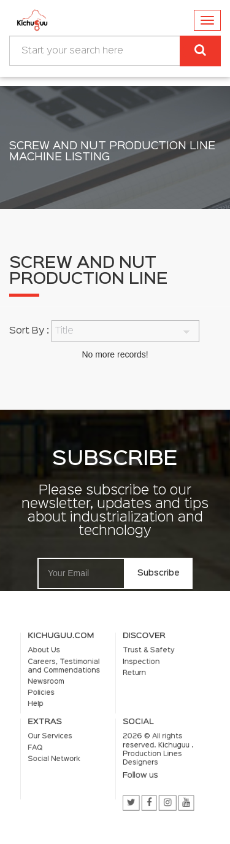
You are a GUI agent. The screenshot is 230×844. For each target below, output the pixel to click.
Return (130, 680)
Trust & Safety (142, 661)
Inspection (136, 670)
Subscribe (158, 573)
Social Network (64, 751)
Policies (54, 696)
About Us (56, 661)
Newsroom (58, 687)
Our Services (61, 732)
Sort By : (29, 331)
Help (49, 705)
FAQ (49, 742)
